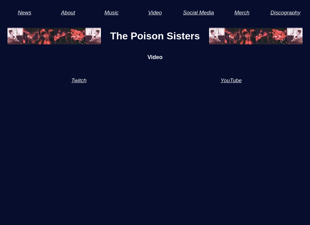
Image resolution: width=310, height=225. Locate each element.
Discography (285, 12)
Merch (242, 12)
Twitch (79, 80)
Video (155, 12)
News (24, 12)
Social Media (198, 12)
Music (111, 12)
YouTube (231, 80)
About (68, 12)
